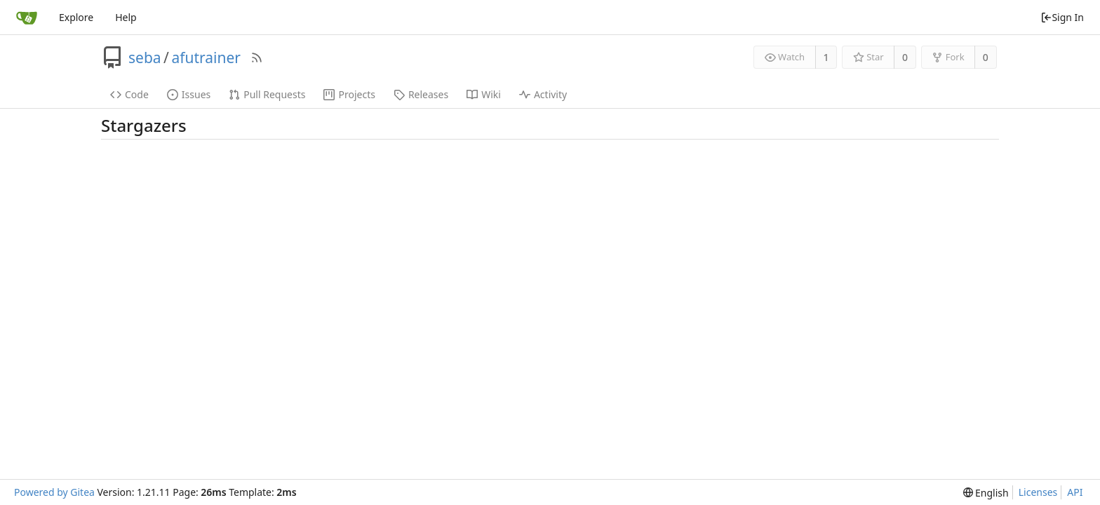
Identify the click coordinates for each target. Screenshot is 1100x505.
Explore (76, 17)
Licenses (1038, 492)
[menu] (986, 492)
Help (126, 17)
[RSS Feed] (256, 57)
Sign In (1062, 17)
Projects (349, 94)
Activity (543, 94)
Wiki (484, 94)
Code (129, 94)
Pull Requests (267, 94)
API (1074, 492)
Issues (188, 94)
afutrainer (206, 57)
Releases (421, 94)
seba (144, 57)
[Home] (26, 17)
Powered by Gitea (54, 492)
